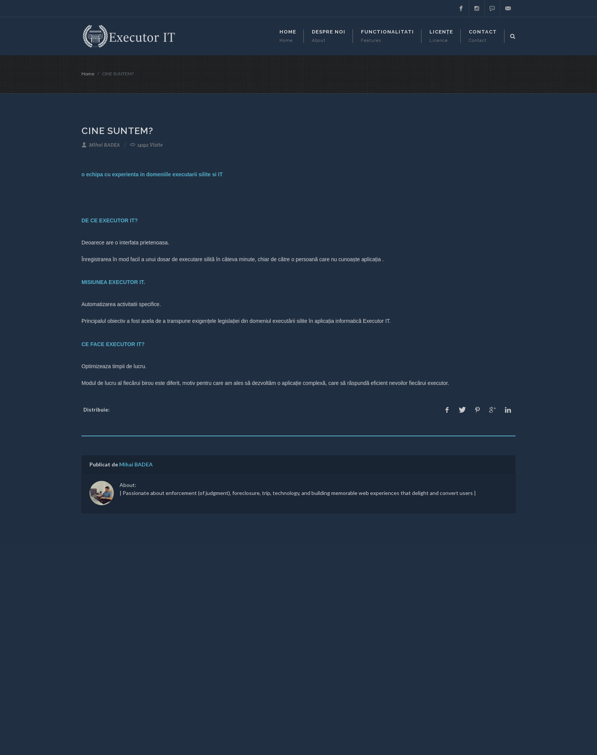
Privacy (246, 629)
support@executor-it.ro (117, 632)
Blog (243, 618)
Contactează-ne (257, 640)
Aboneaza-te (405, 656)
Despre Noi (251, 607)
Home (87, 74)
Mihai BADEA (100, 145)
